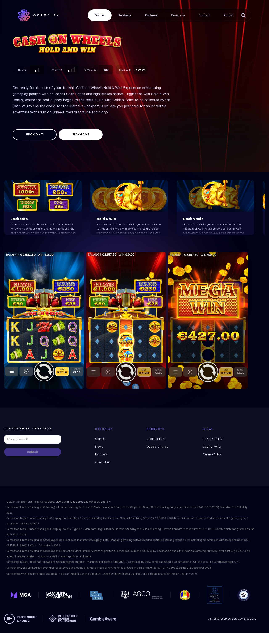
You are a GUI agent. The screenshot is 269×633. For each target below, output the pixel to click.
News (99, 446)
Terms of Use (212, 454)
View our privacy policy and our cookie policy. (83, 501)
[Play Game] (81, 134)
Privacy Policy (212, 438)
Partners (101, 454)
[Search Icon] (243, 15)
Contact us (103, 462)
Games (100, 438)
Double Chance (158, 446)
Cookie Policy (212, 446)
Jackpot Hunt (156, 438)
